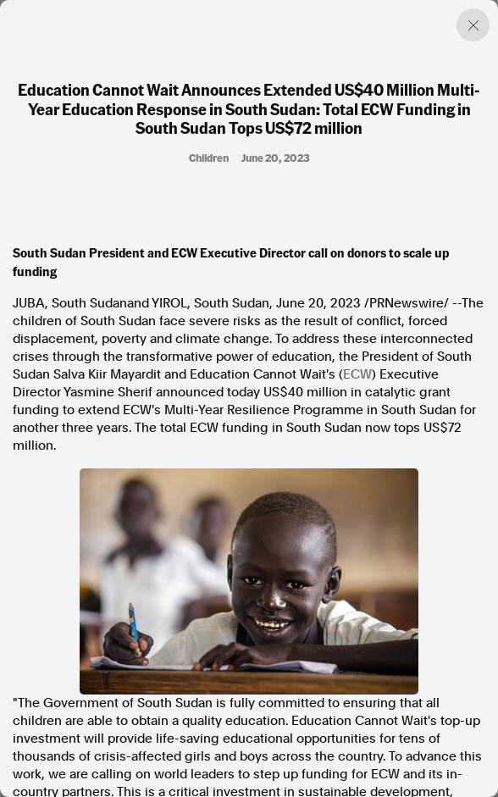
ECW (357, 374)
